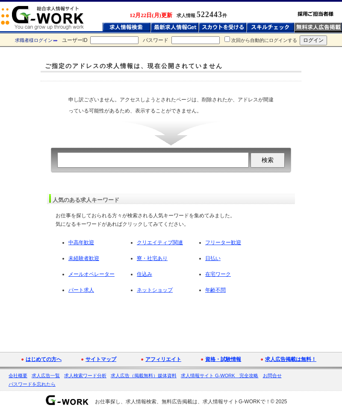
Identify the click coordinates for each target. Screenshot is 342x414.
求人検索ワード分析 (85, 375)
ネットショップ (155, 290)
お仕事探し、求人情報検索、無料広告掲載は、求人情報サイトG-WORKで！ (183, 402)
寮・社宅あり (152, 258)
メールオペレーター (91, 274)
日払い (213, 258)
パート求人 (81, 290)
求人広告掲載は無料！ (290, 359)
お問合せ (272, 375)
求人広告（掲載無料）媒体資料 (144, 375)
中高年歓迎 (81, 242)
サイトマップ (101, 359)
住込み (144, 274)
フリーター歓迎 (223, 242)
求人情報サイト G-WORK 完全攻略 (220, 375)
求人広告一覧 (46, 375)
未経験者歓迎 (83, 258)
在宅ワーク (218, 274)
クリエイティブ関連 (160, 242)
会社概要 (18, 375)
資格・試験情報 (223, 359)
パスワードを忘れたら (32, 384)
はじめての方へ (44, 359)
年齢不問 (215, 290)
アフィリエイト (163, 359)
